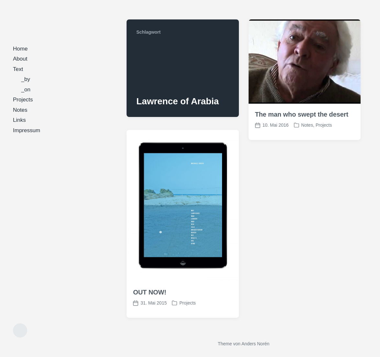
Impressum (26, 130)
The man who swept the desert (301, 114)
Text (18, 69)
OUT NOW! (149, 292)
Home (20, 49)
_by (25, 79)
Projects (23, 100)
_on (25, 89)
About (20, 59)
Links (19, 120)
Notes (20, 110)
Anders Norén (255, 343)
